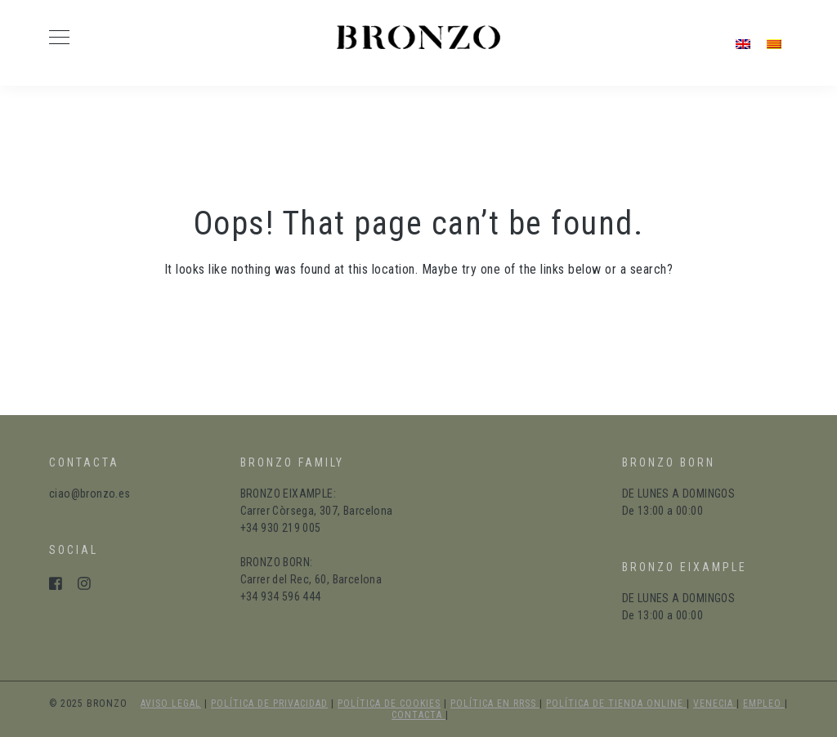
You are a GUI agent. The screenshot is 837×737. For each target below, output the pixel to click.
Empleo (764, 703)
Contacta (418, 715)
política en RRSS (494, 703)
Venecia (714, 703)
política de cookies (389, 703)
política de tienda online (616, 703)
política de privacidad (269, 703)
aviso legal (171, 703)
